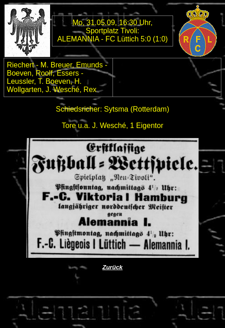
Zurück (112, 267)
